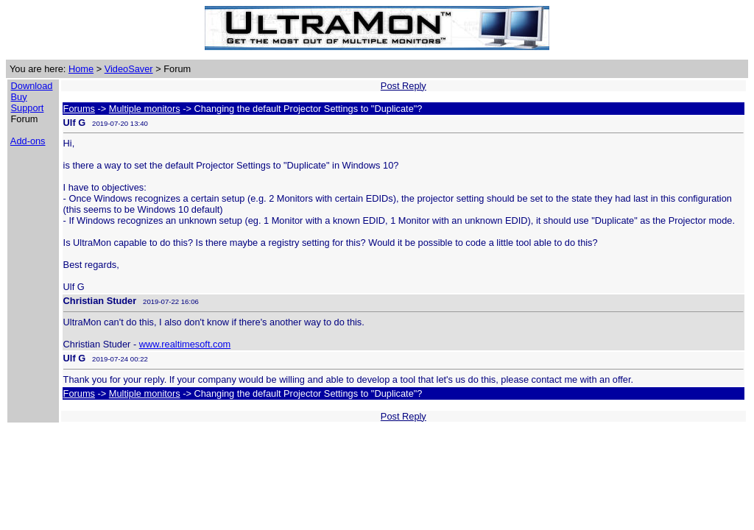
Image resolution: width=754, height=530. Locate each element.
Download (32, 85)
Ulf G (74, 122)
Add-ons (28, 140)
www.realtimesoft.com (184, 344)
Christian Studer (100, 300)
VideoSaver (129, 68)
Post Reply (403, 85)
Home (81, 68)
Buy (19, 96)
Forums (79, 108)
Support (27, 107)
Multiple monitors (144, 108)
